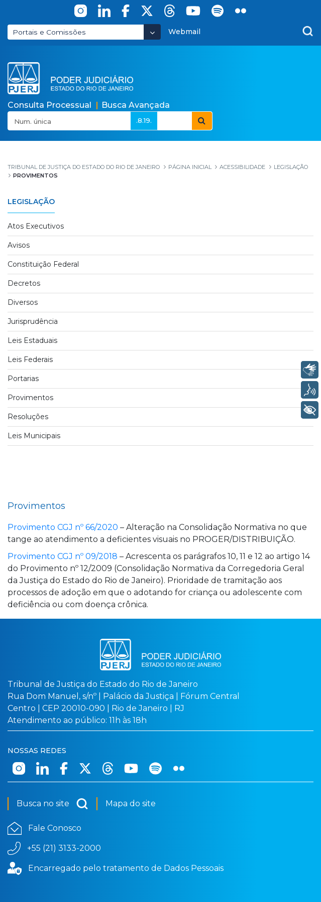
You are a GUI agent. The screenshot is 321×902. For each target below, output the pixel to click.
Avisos (19, 245)
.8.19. (144, 120)
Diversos (23, 302)
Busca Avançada (135, 105)
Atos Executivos (36, 226)
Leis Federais (30, 359)
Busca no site (52, 803)
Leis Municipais (34, 435)
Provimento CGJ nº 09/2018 (63, 556)
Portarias (23, 378)
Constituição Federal (43, 264)
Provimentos (30, 397)
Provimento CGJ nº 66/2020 (63, 527)
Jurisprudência (33, 321)
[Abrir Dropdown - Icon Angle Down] (152, 32)
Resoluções (28, 416)
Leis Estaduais (32, 340)
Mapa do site (130, 803)
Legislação (31, 201)
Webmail (184, 32)
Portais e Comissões (49, 32)
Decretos (24, 283)
